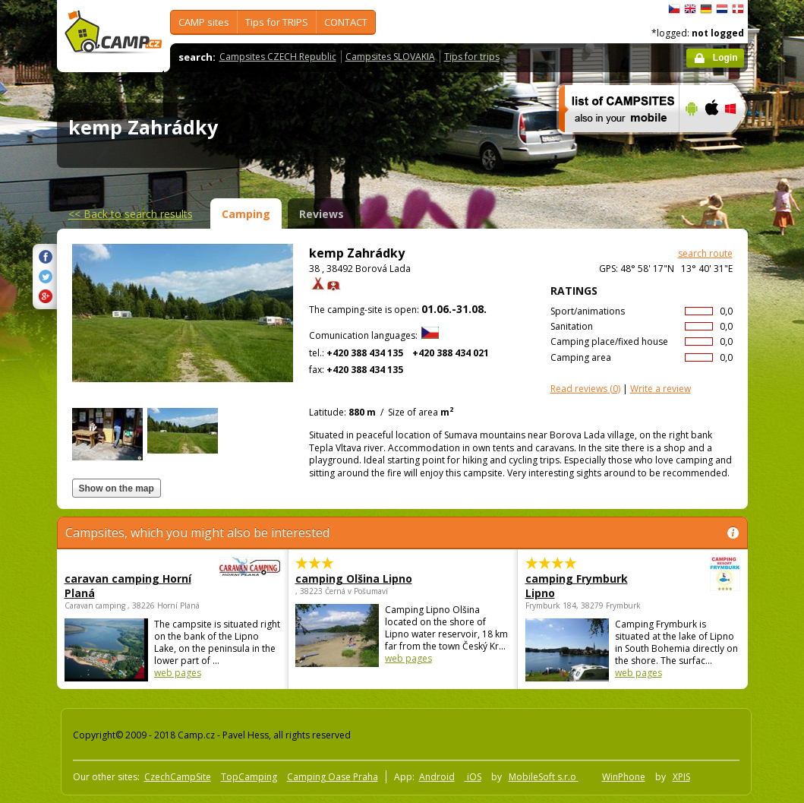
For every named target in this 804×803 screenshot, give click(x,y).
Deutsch (706, 9)
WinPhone (623, 776)
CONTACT (345, 22)
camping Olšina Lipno (353, 578)
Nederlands (722, 9)
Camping (246, 214)
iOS (473, 776)
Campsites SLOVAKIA (390, 56)
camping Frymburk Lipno (591, 585)
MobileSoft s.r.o (544, 776)
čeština (674, 9)
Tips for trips (472, 56)
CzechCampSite (177, 776)
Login (725, 57)
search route (705, 253)
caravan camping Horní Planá (131, 585)
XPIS (681, 776)
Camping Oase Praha (332, 776)
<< (130, 214)
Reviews (321, 214)
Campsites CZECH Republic (277, 56)
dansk (738, 9)
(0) (585, 388)
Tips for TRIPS (276, 22)
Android (437, 776)
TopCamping (249, 776)
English (690, 9)
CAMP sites (203, 22)
